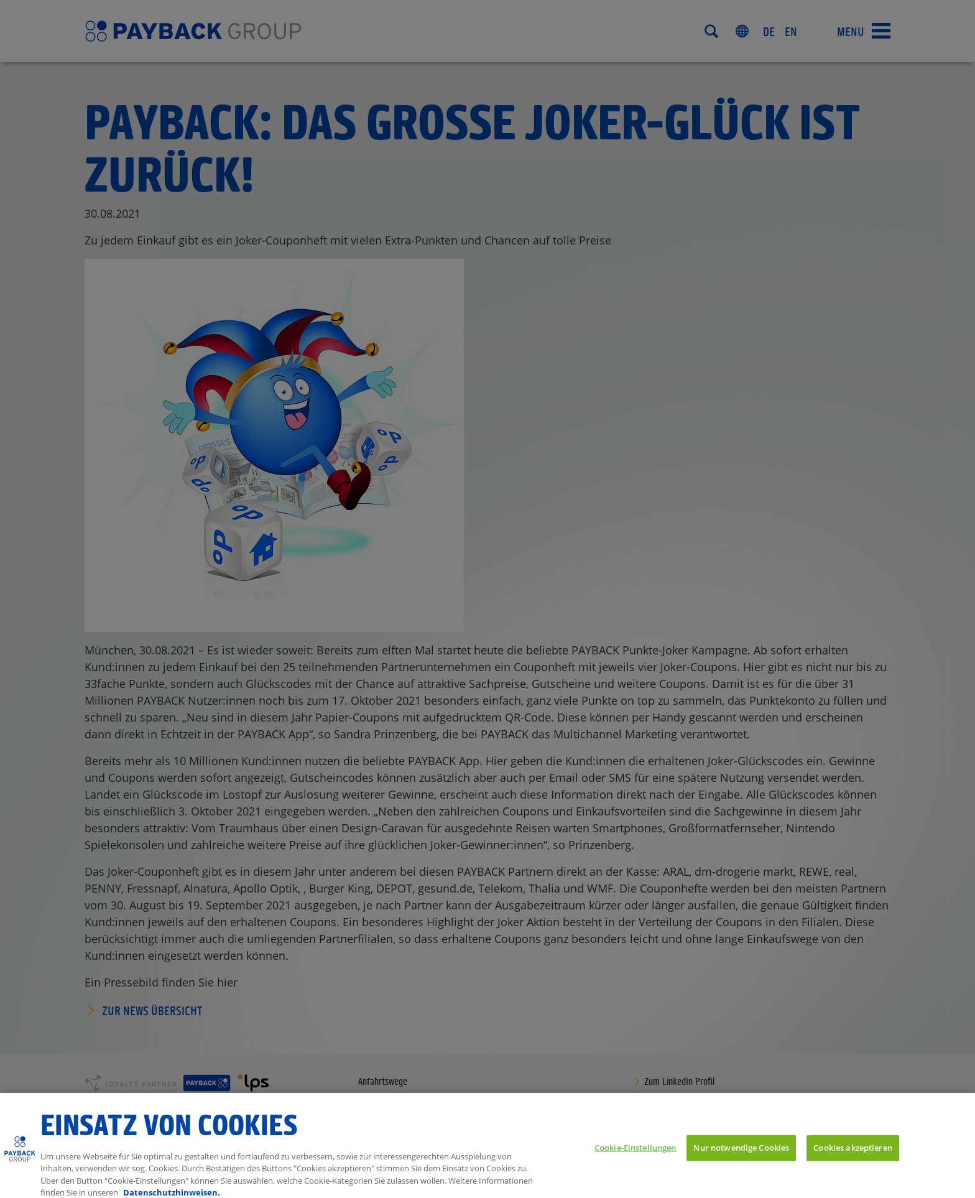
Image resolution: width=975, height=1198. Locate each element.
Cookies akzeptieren (852, 1153)
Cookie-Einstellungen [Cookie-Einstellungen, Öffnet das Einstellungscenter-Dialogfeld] (635, 1153)
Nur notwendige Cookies (741, 1153)
